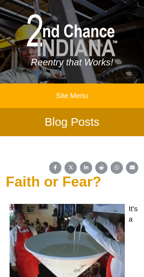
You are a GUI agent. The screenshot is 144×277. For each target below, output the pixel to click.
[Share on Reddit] (101, 168)
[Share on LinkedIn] (86, 168)
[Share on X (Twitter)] (71, 168)
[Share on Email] (132, 168)
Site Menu (72, 96)
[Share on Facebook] (55, 168)
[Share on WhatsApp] (117, 168)
